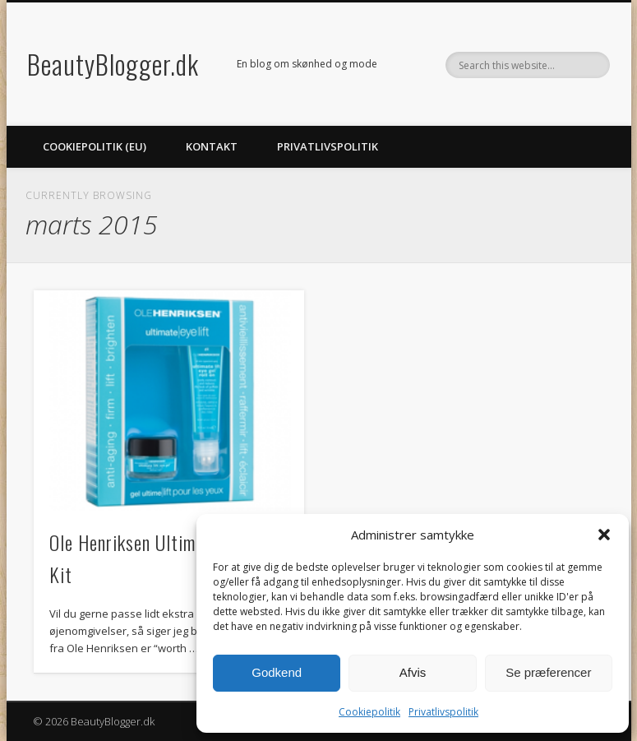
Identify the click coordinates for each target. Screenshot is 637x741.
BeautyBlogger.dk (113, 63)
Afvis (413, 672)
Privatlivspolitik (443, 712)
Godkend (277, 672)
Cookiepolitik (369, 712)
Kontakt (212, 146)
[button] (604, 534)
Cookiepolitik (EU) (94, 146)
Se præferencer (548, 672)
